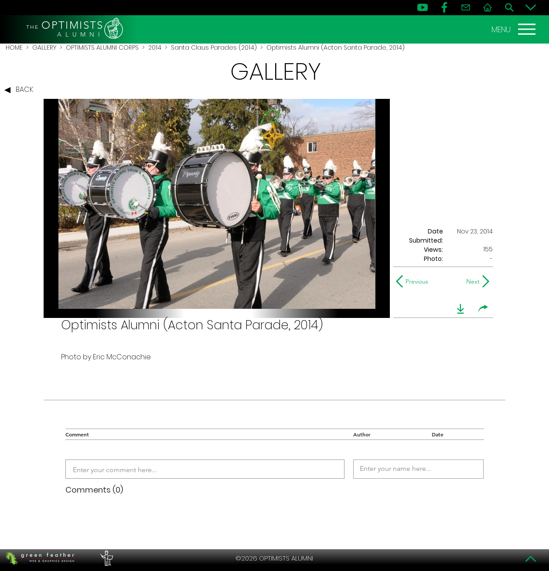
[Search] (509, 7)
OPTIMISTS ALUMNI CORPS (102, 47)
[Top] (530, 559)
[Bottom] (530, 7)
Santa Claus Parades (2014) (214, 47)
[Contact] (465, 7)
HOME (14, 47)
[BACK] (20, 90)
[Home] (487, 7)
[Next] (471, 281)
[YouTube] (422, 7)
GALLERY (44, 47)
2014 (154, 47)
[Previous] (414, 281)
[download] (460, 309)
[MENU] (514, 29)
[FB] (444, 7)
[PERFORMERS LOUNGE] (105, 558)
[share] (483, 309)
